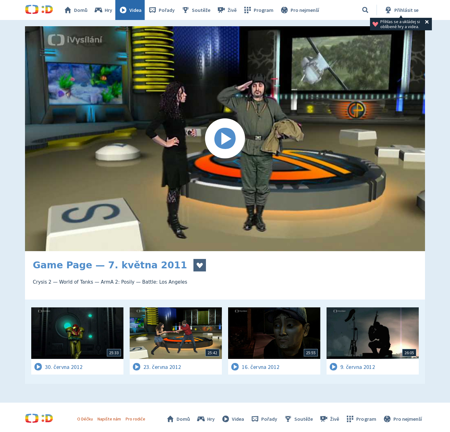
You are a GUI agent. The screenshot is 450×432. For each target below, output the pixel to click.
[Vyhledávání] (365, 10)
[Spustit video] (225, 138)
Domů (75, 10)
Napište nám (109, 419)
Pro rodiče (135, 419)
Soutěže (195, 10)
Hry (103, 10)
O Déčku (85, 419)
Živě (227, 10)
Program (258, 10)
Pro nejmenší (299, 10)
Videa (130, 10)
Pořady (161, 10)
